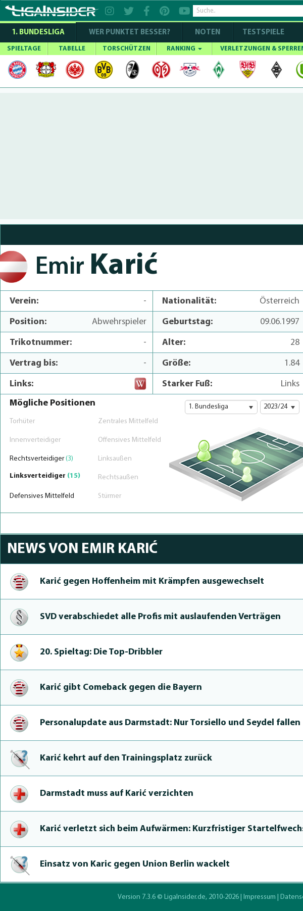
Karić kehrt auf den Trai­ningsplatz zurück (126, 758)
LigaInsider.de (185, 897)
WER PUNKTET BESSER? (129, 32)
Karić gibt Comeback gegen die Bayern (121, 687)
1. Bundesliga (38, 32)
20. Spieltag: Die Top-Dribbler (101, 652)
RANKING (184, 48)
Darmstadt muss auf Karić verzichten (116, 793)
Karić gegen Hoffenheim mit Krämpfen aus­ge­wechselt (152, 581)
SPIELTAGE (24, 48)
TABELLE (72, 48)
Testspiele (262, 32)
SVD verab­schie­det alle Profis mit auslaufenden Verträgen (160, 617)
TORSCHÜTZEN (126, 48)
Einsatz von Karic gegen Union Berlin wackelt (135, 864)
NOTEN (207, 32)
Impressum (259, 897)
